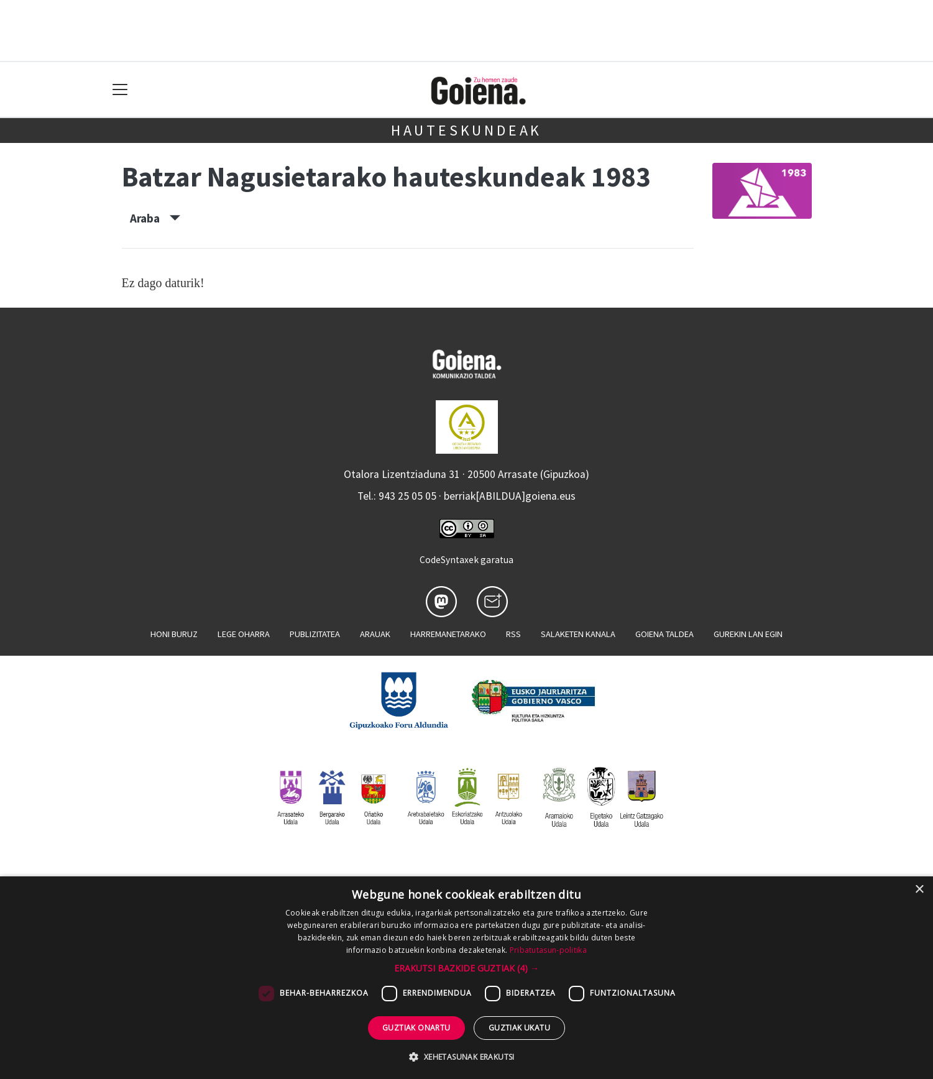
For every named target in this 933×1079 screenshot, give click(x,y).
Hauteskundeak (466, 130)
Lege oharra (244, 634)
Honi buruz (174, 634)
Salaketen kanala (578, 634)
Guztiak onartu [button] (416, 1027)
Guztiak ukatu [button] (519, 1027)
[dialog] (466, 977)
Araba (155, 218)
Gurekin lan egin (748, 634)
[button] (466, 968)
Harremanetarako (448, 634)
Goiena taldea (664, 634)
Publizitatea (315, 634)
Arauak (375, 634)
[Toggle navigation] (120, 90)
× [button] (919, 889)
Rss (513, 634)
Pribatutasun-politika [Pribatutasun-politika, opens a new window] (548, 950)
